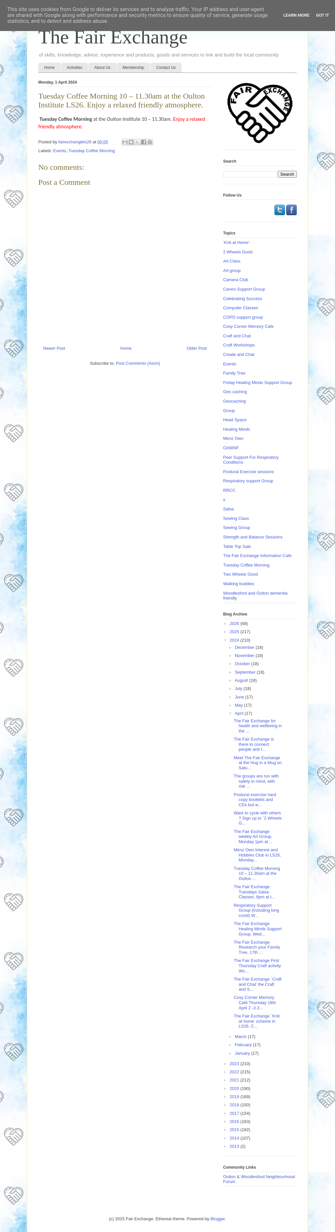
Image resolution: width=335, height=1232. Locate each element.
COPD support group (243, 317)
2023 (235, 1063)
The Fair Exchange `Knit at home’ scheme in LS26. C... (256, 1021)
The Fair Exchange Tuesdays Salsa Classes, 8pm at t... (254, 891)
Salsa (228, 508)
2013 (235, 1146)
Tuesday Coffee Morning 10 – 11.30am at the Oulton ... (257, 873)
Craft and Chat (237, 335)
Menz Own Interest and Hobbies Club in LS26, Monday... (257, 854)
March (241, 1036)
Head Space (235, 419)
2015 (235, 1129)
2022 (235, 1071)
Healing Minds (236, 429)
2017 (235, 1113)
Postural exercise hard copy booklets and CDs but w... (255, 799)
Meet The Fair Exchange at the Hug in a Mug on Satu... (258, 762)
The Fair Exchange (112, 37)
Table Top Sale (237, 546)
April (240, 713)
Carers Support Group (244, 289)
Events (59, 150)
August (242, 680)
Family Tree (234, 373)
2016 (235, 1121)
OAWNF (231, 447)
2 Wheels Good (238, 251)
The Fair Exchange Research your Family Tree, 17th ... (257, 947)
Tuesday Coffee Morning (91, 150)
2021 (235, 1080)
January (243, 1053)
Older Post (197, 348)
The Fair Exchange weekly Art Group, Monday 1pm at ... (253, 836)
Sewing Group (236, 527)
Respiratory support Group (248, 480)
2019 (235, 1096)
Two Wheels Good (240, 574)
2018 (235, 1104)
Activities (74, 67)
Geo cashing (235, 391)
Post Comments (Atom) (138, 363)
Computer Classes (240, 307)
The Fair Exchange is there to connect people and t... (254, 744)
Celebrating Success (242, 298)
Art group (231, 270)
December (245, 647)
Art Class (231, 261)
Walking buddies (238, 583)
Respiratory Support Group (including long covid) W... (256, 910)
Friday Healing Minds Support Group (257, 382)
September (246, 672)
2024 (235, 640)
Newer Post (54, 348)
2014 (235, 1138)
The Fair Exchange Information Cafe (257, 555)
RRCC (229, 490)
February (244, 1044)
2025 (235, 631)
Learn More (296, 15)
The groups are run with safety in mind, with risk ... (256, 781)
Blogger (217, 1218)
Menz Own (233, 438)
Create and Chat (238, 354)
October (243, 663)
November (245, 655)
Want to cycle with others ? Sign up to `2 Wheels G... (258, 817)
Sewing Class (236, 518)
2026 (235, 623)
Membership (133, 67)
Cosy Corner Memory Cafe (248, 326)
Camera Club (235, 279)
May (239, 705)
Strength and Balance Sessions (252, 537)
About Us (102, 67)
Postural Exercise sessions (248, 471)
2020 (235, 1088)
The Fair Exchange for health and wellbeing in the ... (258, 725)
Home (49, 67)
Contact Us (166, 67)
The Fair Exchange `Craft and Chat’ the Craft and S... (257, 984)
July (239, 688)
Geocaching (234, 401)
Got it (322, 15)
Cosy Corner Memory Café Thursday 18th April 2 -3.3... (255, 1002)
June (240, 697)
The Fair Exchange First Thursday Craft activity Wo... (257, 965)
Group (229, 410)
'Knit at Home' (236, 242)
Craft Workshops (239, 345)
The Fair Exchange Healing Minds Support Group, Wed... (258, 928)
